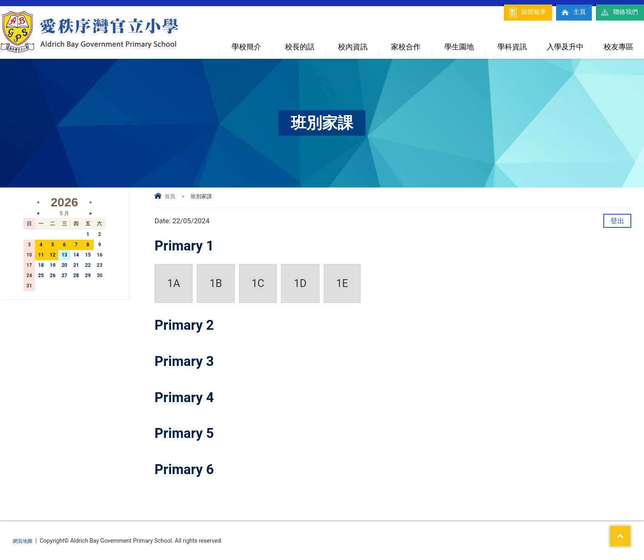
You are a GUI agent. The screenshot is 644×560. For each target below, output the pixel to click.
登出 (617, 221)
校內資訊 (358, 43)
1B (215, 283)
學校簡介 (252, 43)
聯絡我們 (617, 12)
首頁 (170, 196)
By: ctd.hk (618, 540)
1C (258, 283)
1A (173, 283)
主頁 (568, 12)
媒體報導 (520, 12)
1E (342, 283)
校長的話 (300, 46)
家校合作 (411, 43)
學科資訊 (517, 43)
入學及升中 (569, 43)
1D (300, 283)
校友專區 (618, 46)
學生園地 (464, 43)
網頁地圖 (24, 540)
